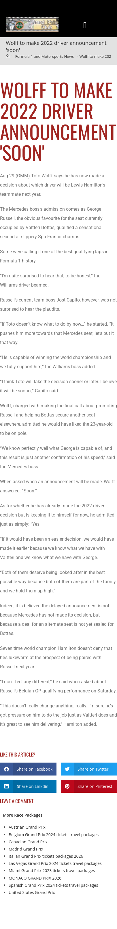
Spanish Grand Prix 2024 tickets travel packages (53, 885)
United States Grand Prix (32, 892)
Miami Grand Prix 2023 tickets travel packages (52, 870)
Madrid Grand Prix (26, 849)
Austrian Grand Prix (27, 827)
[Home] (8, 56)
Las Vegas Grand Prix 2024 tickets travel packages (55, 863)
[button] (85, 25)
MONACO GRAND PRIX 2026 (35, 878)
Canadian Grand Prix (28, 841)
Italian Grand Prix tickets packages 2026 (46, 856)
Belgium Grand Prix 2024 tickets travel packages (54, 834)
